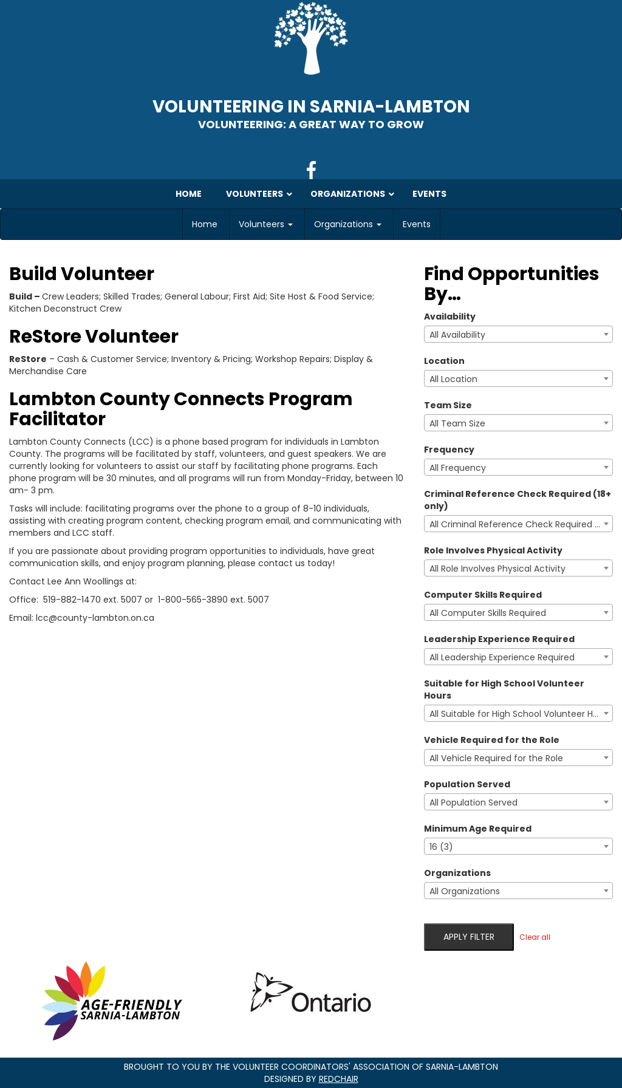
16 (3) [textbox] (441, 847)
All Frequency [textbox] (457, 468)
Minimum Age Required (477, 829)
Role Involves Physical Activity (493, 550)
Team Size (448, 405)
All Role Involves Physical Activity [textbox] (497, 569)
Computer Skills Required (483, 595)
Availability (450, 316)
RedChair (338, 1079)
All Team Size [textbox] (457, 423)
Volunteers (266, 224)
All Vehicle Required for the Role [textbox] (496, 758)
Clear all (534, 937)
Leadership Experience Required (499, 639)
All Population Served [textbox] (473, 802)
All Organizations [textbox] (464, 891)
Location (444, 361)
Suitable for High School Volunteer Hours (504, 689)
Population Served (467, 784)
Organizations (347, 224)
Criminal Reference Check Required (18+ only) (517, 500)
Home (204, 224)
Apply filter (468, 937)
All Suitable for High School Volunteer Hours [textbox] (520, 714)
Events (417, 224)
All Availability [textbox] (457, 335)
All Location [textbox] (453, 379)
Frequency (449, 449)
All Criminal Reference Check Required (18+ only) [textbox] (520, 524)
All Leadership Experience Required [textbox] (502, 657)
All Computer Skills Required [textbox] (487, 613)
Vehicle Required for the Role (491, 740)
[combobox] (518, 334)
